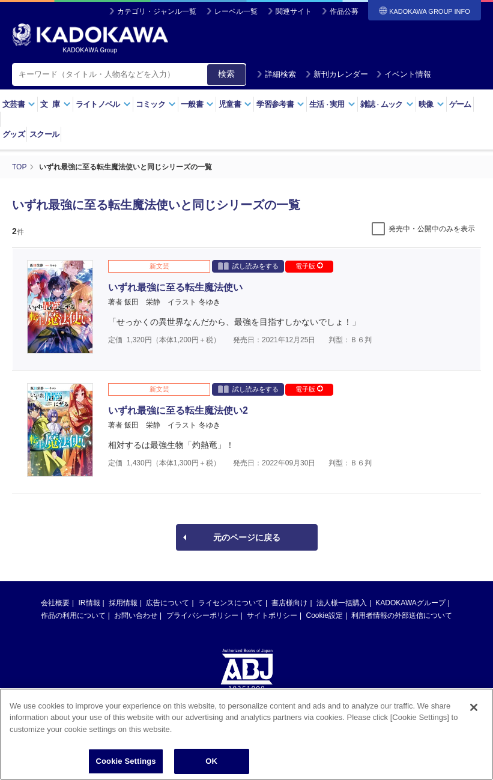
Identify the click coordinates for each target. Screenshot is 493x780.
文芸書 (18, 104)
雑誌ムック (387, 104)
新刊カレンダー (336, 74)
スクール (44, 134)
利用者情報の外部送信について (401, 615)
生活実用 (332, 104)
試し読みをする (248, 266)
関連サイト (294, 11)
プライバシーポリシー (202, 615)
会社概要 (55, 603)
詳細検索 (276, 74)
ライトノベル (103, 104)
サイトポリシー (272, 615)
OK (211, 762)
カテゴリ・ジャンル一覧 (156, 11)
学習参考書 (280, 104)
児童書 (235, 104)
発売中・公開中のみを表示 (432, 229)
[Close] (474, 709)
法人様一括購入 (341, 603)
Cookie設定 (324, 615)
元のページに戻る (246, 537)
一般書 (197, 104)
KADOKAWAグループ (410, 603)
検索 (226, 74)
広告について (167, 603)
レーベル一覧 (236, 11)
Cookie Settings (126, 762)
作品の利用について (73, 615)
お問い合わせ (135, 615)
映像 (431, 104)
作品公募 (344, 11)
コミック (156, 104)
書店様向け (289, 603)
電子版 (309, 266)
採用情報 (123, 603)
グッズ (13, 134)
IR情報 (89, 603)
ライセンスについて (230, 603)
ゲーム (460, 104)
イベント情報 (403, 74)
